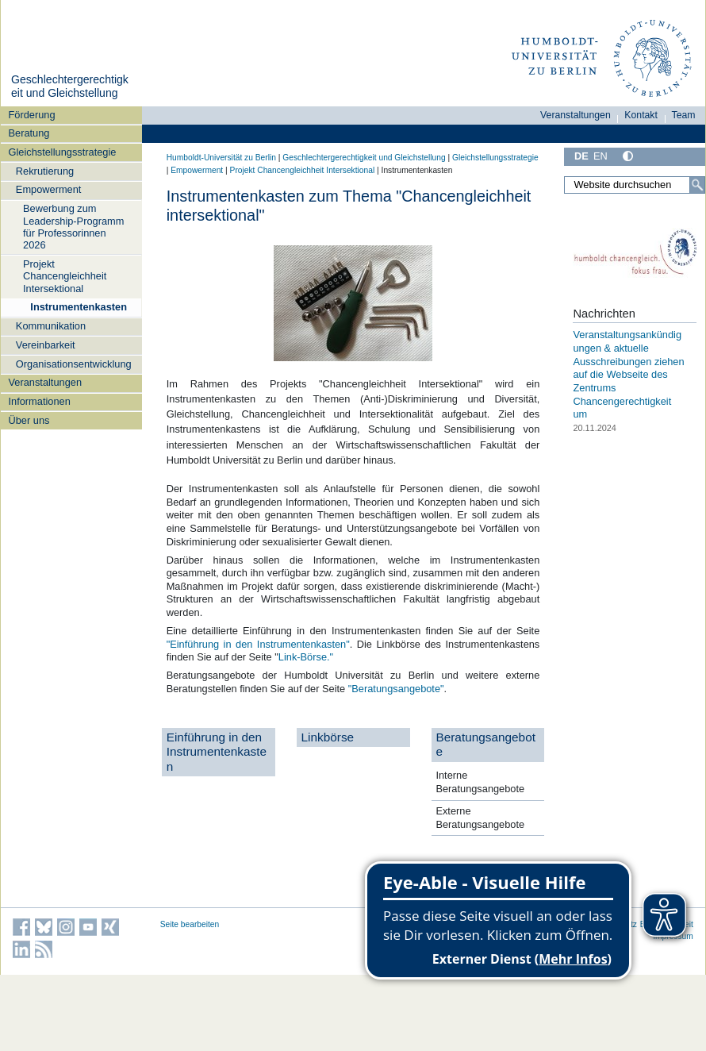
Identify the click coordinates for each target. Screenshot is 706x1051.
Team (684, 115)
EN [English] (600, 156)
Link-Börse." (305, 657)
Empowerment (49, 189)
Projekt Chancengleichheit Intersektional (64, 276)
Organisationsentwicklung (74, 364)
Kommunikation (51, 326)
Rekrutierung (45, 171)
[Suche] (697, 185)
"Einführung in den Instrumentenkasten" (258, 644)
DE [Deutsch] (581, 156)
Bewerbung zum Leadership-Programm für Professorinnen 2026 (73, 226)
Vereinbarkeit (45, 345)
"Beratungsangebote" (394, 689)
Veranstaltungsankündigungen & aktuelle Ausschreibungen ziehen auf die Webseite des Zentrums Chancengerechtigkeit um (628, 374)
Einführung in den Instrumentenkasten (217, 751)
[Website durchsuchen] (634, 185)
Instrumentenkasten (78, 307)
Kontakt (641, 115)
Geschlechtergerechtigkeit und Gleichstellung (70, 86)
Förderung (32, 115)
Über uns (29, 420)
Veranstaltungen (45, 382)
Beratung (29, 133)
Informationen (40, 401)
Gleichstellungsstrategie (63, 152)
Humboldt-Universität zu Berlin (221, 157)
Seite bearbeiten (190, 924)
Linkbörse (328, 737)
